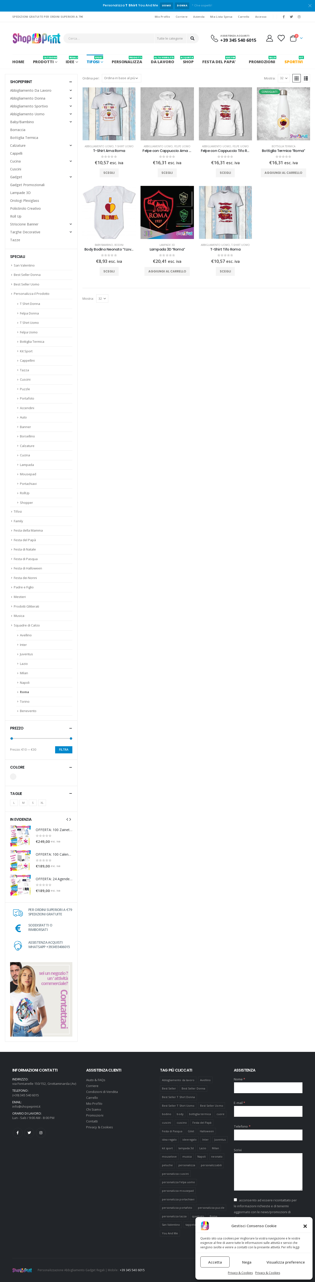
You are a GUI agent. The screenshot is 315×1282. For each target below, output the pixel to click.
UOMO (166, 5)
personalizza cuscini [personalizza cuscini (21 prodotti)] (175, 1174)
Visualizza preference (286, 1262)
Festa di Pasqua (26, 559)
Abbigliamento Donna (27, 98)
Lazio (24, 663)
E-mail (239, 1103)
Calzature (18, 145)
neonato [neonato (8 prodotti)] (216, 1156)
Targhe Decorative (25, 232)
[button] (305, 1225)
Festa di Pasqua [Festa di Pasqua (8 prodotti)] (172, 1131)
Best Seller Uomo (26, 284)
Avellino (26, 635)
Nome (239, 1079)
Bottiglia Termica (283, 146)
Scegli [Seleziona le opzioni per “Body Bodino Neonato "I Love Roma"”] (109, 271)
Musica (19, 615)
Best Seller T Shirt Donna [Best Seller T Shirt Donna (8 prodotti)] (178, 1097)
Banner (25, 427)
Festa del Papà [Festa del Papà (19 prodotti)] (202, 1122)
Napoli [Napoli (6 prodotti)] (201, 1156)
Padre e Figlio (24, 587)
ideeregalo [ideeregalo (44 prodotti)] (189, 1139)
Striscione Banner (24, 224)
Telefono (242, 1126)
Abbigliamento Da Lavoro (30, 90)
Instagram (41, 1133)
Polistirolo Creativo (25, 208)
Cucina (15, 161)
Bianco (13, 777)
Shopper (26, 502)
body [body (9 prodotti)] (180, 1114)
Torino (25, 701)
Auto (23, 417)
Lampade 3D (167, 245)
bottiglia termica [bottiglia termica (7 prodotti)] (200, 1114)
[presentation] (67, 819)
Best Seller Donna (27, 274)
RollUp (25, 493)
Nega (247, 1262)
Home (18, 61)
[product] (109, 113)
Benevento (28, 711)
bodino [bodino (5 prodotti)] (166, 1114)
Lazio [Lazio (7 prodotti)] (202, 1148)
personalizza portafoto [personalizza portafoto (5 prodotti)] (177, 1207)
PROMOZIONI (262, 60)
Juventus (26, 654)
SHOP (188, 60)
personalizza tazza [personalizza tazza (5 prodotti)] (174, 1216)
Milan (24, 673)
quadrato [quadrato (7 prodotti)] (198, 1216)
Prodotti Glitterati (26, 606)
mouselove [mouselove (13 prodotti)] (169, 1156)
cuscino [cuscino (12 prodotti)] (182, 1122)
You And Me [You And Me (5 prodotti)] (170, 1233)
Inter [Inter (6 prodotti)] (205, 1139)
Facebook (18, 1133)
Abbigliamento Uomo (99, 146)
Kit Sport (26, 351)
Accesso (261, 16)
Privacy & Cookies (240, 1273)
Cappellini (27, 360)
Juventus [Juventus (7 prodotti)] (220, 1139)
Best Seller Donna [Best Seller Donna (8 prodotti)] (193, 1088)
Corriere (182, 16)
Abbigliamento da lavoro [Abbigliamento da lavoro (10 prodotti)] (178, 1080)
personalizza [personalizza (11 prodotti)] (186, 1165)
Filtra (63, 749)
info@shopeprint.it (26, 1106)
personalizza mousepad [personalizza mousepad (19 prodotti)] (178, 1191)
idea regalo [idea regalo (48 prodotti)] (169, 1139)
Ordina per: (90, 78)
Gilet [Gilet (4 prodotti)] (191, 1131)
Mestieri (20, 597)
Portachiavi (28, 483)
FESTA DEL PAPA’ (219, 60)
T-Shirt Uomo (124, 146)
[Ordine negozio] (121, 78)
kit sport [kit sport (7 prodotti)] (167, 1148)
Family (18, 521)
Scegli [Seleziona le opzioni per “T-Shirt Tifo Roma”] (225, 271)
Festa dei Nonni (25, 578)
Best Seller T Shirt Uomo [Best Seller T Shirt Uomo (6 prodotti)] (178, 1105)
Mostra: (269, 78)
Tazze (15, 240)
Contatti (92, 1121)
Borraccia (17, 129)
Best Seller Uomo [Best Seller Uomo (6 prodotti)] (211, 1105)
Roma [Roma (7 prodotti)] (213, 1216)
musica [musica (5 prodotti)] (187, 1156)
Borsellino (27, 436)
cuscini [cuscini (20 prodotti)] (166, 1122)
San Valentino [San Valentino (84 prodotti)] (171, 1224)
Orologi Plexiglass (24, 200)
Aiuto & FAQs (95, 1080)
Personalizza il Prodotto (31, 293)
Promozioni (94, 1115)
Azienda (199, 16)
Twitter (29, 1133)
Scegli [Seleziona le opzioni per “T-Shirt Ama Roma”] (109, 173)
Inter (23, 644)
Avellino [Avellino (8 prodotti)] (205, 1080)
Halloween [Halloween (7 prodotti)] (207, 1131)
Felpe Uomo (182, 146)
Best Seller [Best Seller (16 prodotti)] (169, 1088)
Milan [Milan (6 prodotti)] (215, 1148)
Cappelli (16, 153)
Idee (72, 60)
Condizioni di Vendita (102, 1091)
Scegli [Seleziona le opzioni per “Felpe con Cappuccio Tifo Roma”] (225, 173)
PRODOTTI (45, 60)
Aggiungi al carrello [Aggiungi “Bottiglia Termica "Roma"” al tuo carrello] (283, 173)
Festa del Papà (25, 540)
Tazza (24, 370)
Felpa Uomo (29, 332)
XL (42, 803)
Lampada (27, 464)
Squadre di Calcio (27, 625)
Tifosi (95, 60)
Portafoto (27, 398)
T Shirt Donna (30, 303)
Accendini (27, 408)
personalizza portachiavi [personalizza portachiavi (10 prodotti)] (178, 1199)
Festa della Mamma (28, 530)
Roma (24, 692)
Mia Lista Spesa (221, 16)
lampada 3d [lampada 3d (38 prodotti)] (186, 1148)
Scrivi (238, 1150)
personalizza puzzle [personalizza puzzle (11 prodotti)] (211, 1207)
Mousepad (28, 474)
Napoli (25, 682)
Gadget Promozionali (27, 184)
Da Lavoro (162, 60)
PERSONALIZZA (127, 60)
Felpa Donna (29, 313)
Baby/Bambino (104, 245)
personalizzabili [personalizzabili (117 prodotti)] (211, 1165)
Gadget (16, 177)
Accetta (215, 1262)
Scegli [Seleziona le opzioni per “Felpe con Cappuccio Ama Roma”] (167, 173)
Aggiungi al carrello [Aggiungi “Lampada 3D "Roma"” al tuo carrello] (167, 271)
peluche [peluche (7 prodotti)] (167, 1165)
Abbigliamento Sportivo (29, 106)
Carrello (243, 16)
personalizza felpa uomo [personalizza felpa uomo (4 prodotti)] (178, 1182)
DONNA (182, 5)
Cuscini (15, 169)
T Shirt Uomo (29, 322)
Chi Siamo (93, 1109)
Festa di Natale (25, 549)
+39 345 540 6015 (132, 1270)
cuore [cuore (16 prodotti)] (220, 1114)
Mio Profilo (162, 16)
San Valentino (24, 265)
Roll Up (15, 216)
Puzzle (25, 389)
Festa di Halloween (28, 568)
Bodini (119, 245)
